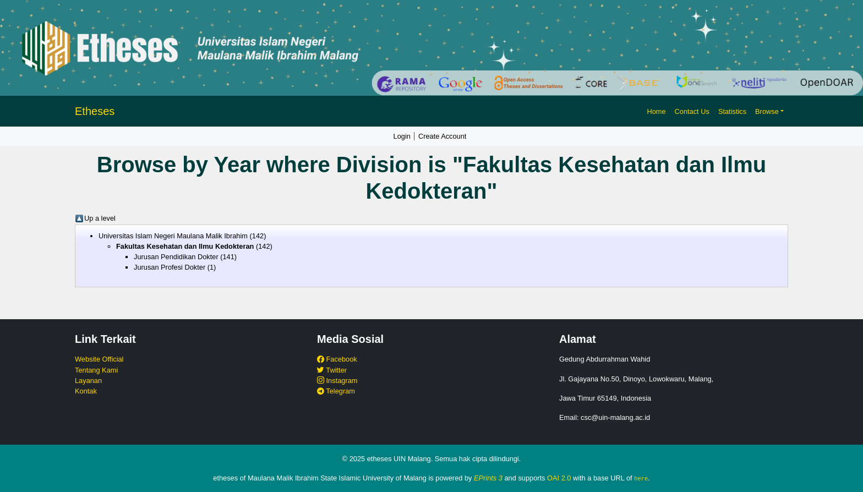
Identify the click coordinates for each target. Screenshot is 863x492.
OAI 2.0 (559, 478)
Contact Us (692, 111)
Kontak (86, 391)
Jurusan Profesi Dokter (169, 267)
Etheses (94, 111)
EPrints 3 (488, 478)
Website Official (99, 359)
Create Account (442, 136)
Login (402, 136)
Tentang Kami (96, 370)
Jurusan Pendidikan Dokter (176, 257)
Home (656, 111)
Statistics (732, 111)
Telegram (336, 391)
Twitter (332, 370)
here (641, 478)
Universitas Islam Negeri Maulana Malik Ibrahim (173, 236)
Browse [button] (767, 111)
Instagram (337, 380)
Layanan (88, 380)
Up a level (100, 218)
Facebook (337, 359)
